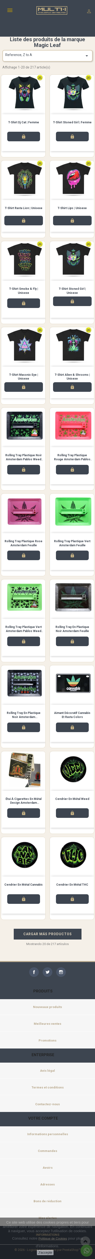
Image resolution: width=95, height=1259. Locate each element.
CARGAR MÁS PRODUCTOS (47, 934)
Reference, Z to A (47, 56)
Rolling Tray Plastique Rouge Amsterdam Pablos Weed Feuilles (72, 459)
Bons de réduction (47, 1201)
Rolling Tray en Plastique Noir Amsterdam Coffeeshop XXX (24, 717)
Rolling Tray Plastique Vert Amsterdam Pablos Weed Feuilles (23, 631)
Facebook (34, 972)
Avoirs (48, 1167)
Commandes (47, 1151)
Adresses (47, 1184)
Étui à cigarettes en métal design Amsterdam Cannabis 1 (23, 803)
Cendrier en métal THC (72, 884)
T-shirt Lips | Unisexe (72, 208)
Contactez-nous (47, 1104)
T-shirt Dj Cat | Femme (23, 122)
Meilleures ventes (47, 1023)
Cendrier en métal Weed (72, 799)
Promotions (47, 1040)
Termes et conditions (48, 1087)
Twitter (47, 972)
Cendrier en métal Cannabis (23, 884)
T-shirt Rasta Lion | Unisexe (23, 208)
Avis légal (47, 1070)
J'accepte (45, 1252)
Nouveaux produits (47, 1007)
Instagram (61, 972)
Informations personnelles (47, 1134)
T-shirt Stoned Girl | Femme (72, 122)
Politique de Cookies (52, 1238)
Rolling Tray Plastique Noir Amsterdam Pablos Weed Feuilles (23, 459)
